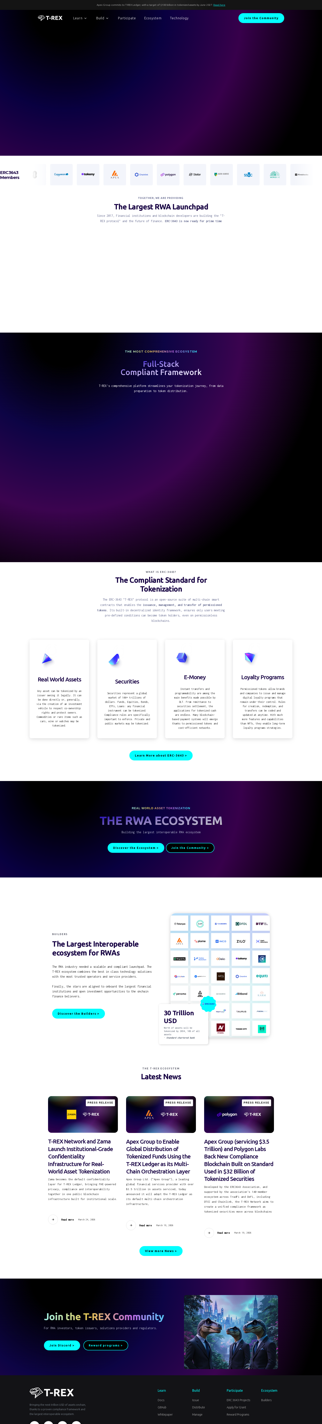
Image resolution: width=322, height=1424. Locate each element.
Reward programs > (106, 1345)
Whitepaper (165, 1414)
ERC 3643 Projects (238, 1400)
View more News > (161, 1251)
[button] (80, 18)
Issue (195, 1400)
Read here (219, 4)
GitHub (162, 1407)
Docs (161, 1400)
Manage (197, 1414)
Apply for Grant (236, 1407)
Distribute (198, 1407)
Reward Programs (238, 1414)
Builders (266, 1400)
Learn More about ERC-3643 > (161, 755)
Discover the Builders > (78, 1013)
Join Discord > (62, 1345)
